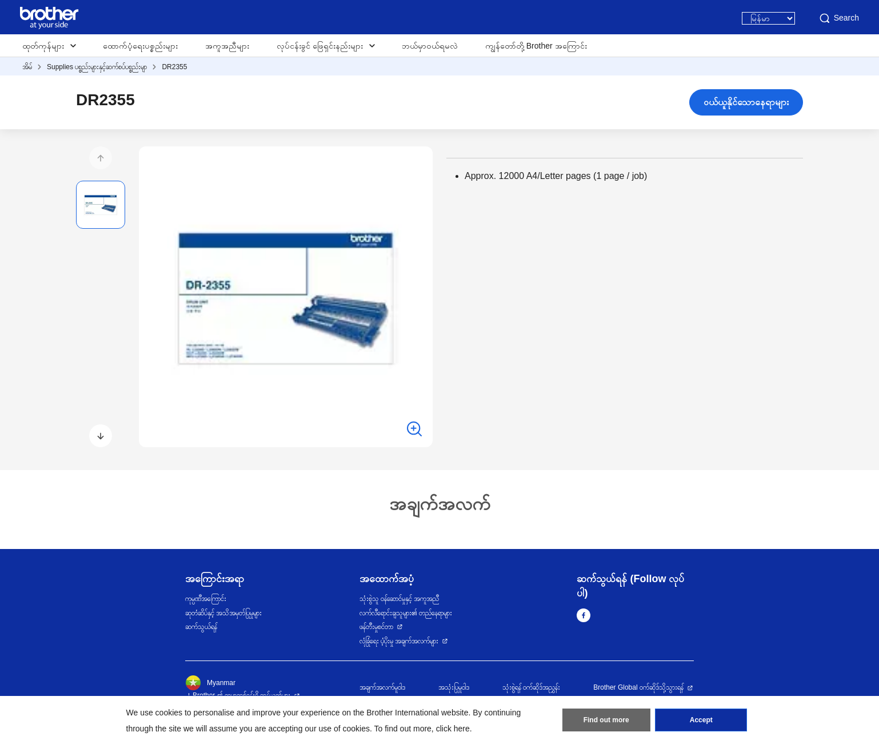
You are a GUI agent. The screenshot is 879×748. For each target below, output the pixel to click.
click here (453, 728)
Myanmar (210, 683)
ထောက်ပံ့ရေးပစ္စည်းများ (140, 45)
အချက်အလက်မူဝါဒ (382, 687)
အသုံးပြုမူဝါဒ (453, 687)
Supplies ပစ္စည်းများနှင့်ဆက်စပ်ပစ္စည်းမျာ (97, 67)
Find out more (606, 720)
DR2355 (174, 67)
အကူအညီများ (227, 45)
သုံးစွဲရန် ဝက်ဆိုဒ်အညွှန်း (531, 687)
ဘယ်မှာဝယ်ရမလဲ (430, 45)
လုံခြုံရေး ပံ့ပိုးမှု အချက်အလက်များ (399, 641)
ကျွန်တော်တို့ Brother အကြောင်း (536, 45)
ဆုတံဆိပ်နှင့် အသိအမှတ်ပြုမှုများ (223, 613)
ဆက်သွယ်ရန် (201, 627)
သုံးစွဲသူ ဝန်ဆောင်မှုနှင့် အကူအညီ (399, 599)
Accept (701, 720)
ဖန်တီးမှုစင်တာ (376, 627)
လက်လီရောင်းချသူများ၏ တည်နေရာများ (405, 613)
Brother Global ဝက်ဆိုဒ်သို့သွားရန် (638, 687)
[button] (100, 157)
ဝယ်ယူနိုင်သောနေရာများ (746, 102)
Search (838, 18)
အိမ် (27, 67)
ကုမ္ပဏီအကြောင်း (205, 599)
